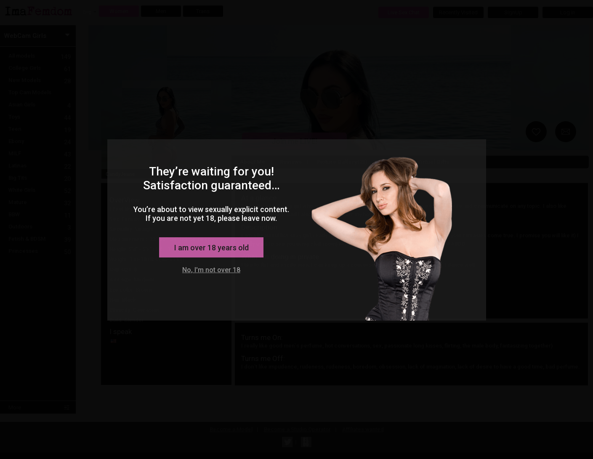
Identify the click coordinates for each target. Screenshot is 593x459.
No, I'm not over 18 (211, 270)
